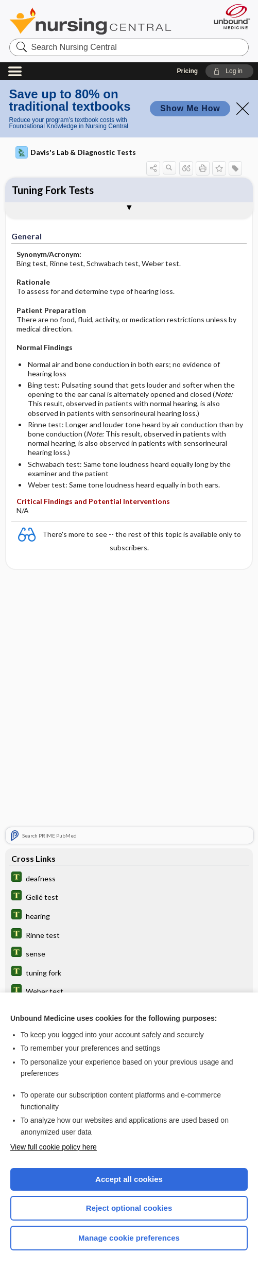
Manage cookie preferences (129, 1237)
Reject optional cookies (129, 1208)
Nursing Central (90, 21)
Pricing (187, 71)
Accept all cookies (129, 1179)
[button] (229, 71)
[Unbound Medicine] (228, 16)
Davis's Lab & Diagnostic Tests (75, 152)
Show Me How (190, 108)
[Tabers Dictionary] (129, 877)
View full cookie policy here (53, 1147)
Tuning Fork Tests (53, 190)
